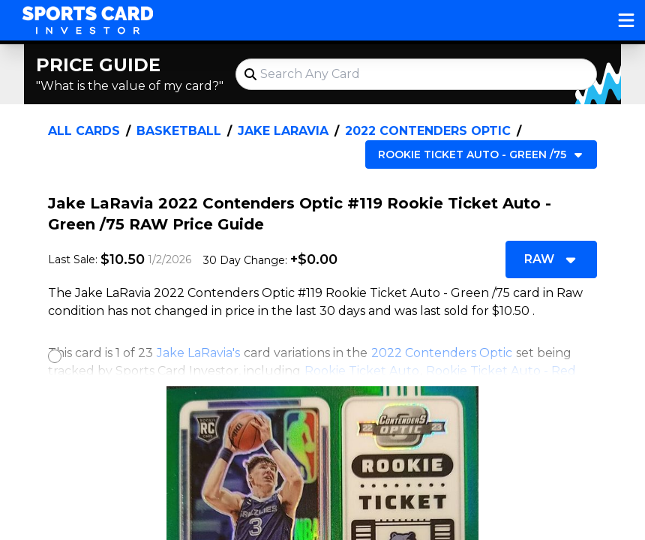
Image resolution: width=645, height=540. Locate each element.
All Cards (84, 131)
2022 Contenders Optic (428, 131)
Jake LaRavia (283, 131)
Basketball (178, 131)
